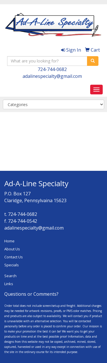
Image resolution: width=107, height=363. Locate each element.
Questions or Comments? (31, 294)
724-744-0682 (52, 69)
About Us (12, 249)
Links (8, 283)
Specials (11, 264)
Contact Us (13, 256)
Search (10, 275)
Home (9, 241)
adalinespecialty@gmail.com (52, 76)
